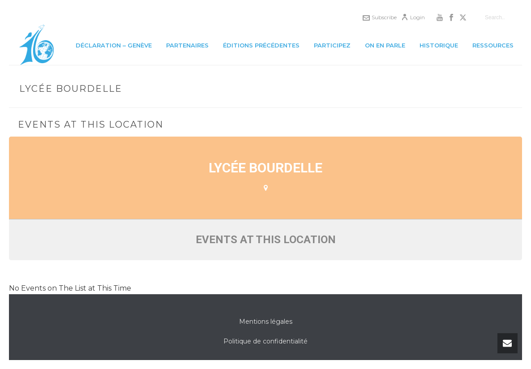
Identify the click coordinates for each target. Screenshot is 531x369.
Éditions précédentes (261, 45)
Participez (332, 45)
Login (413, 17)
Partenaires (187, 45)
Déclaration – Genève (114, 45)
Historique (439, 45)
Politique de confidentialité (265, 341)
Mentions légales (265, 322)
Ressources (493, 45)
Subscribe (380, 17)
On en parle (385, 45)
